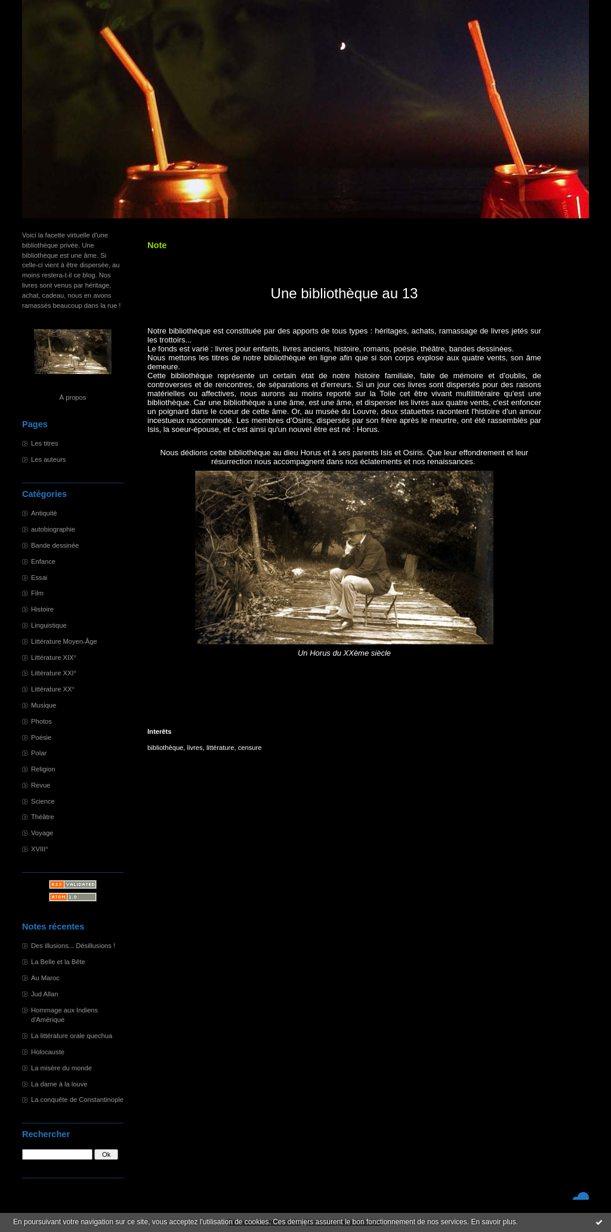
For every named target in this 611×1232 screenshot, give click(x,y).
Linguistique (49, 625)
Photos (41, 721)
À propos (73, 397)
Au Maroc (45, 977)
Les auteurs (48, 459)
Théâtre (42, 816)
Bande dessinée (55, 545)
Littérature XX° (53, 689)
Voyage (42, 832)
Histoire (42, 609)
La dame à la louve (59, 1084)
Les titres (44, 443)
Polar (39, 753)
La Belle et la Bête (58, 961)
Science (43, 801)
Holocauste (47, 1051)
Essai (39, 577)
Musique (43, 705)
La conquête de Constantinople (77, 1099)
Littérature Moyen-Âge (64, 641)
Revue (40, 785)
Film (37, 593)
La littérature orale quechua (71, 1035)
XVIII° (39, 849)
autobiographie (53, 529)
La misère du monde (61, 1068)
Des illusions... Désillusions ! (73, 945)
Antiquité (44, 513)
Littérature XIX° (53, 657)
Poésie (41, 737)
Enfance (43, 561)
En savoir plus (493, 1222)
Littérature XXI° (53, 673)
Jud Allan (44, 994)
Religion (43, 769)
